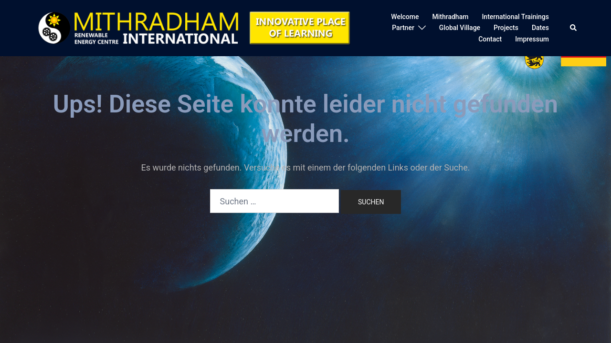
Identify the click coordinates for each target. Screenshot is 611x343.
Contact (490, 39)
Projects (506, 27)
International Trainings (515, 16)
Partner (403, 27)
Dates (540, 27)
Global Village (459, 27)
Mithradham (450, 16)
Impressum (532, 39)
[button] (574, 28)
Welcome (405, 16)
